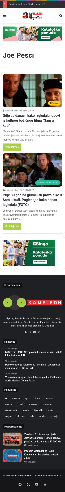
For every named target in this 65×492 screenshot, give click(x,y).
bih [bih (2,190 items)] (6, 398)
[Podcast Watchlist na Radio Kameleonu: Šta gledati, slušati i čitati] (12, 455)
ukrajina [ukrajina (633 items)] (42, 416)
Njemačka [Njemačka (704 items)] (39, 410)
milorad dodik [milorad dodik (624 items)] (11, 410)
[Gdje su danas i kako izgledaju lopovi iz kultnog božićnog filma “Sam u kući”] (32, 90)
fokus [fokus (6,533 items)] (37, 398)
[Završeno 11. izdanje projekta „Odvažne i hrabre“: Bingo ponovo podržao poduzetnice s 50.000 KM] (12, 439)
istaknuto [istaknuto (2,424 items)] (9, 404)
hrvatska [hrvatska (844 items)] (49, 398)
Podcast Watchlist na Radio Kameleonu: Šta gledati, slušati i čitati (41, 455)
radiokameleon (12, 111)
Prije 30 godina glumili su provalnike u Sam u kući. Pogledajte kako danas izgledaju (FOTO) (32, 200)
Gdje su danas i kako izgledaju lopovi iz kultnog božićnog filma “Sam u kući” (31, 120)
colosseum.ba (55, 475)
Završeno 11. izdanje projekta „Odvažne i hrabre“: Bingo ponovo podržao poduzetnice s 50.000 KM (42, 438)
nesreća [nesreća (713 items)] (25, 410)
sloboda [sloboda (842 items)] (21, 416)
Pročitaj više (12, 147)
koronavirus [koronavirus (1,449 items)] (47, 404)
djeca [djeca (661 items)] (27, 398)
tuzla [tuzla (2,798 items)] (31, 416)
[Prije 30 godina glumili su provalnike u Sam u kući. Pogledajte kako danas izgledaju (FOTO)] (32, 169)
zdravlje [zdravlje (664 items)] (54, 416)
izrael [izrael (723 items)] (20, 404)
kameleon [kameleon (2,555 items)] (32, 404)
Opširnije (49, 325)
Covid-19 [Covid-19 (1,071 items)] (16, 398)
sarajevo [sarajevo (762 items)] (8, 416)
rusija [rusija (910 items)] (50, 410)
